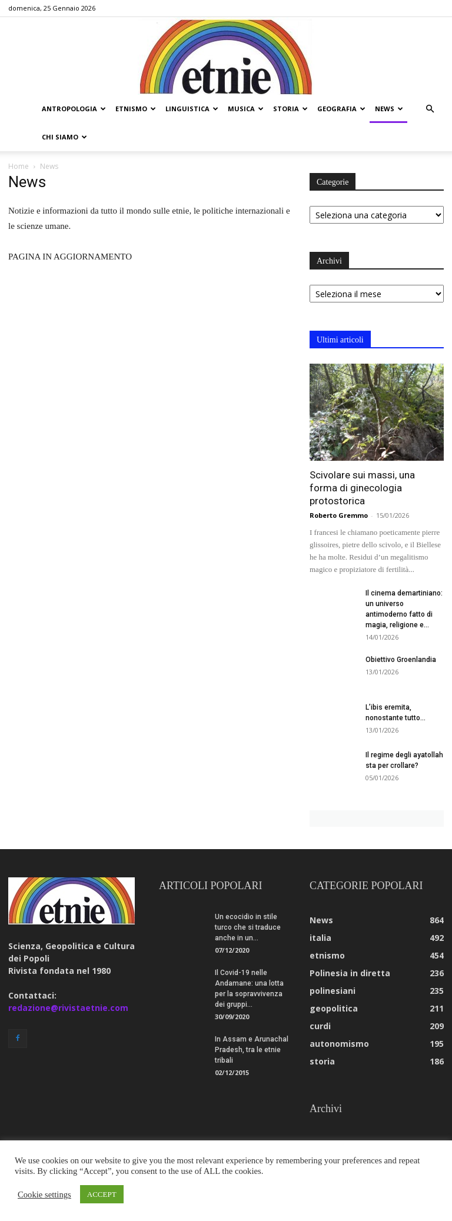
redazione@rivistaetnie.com (68, 1007)
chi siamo (64, 136)
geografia (341, 108)
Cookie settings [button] (44, 1194)
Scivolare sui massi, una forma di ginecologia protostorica (362, 488)
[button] (430, 109)
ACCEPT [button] (102, 1194)
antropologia (74, 108)
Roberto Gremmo (339, 515)
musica (246, 108)
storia (290, 108)
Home (18, 166)
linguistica (191, 108)
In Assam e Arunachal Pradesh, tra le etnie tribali (251, 1049)
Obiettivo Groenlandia (400, 660)
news (389, 108)
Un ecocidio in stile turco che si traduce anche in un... (248, 927)
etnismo (135, 108)
